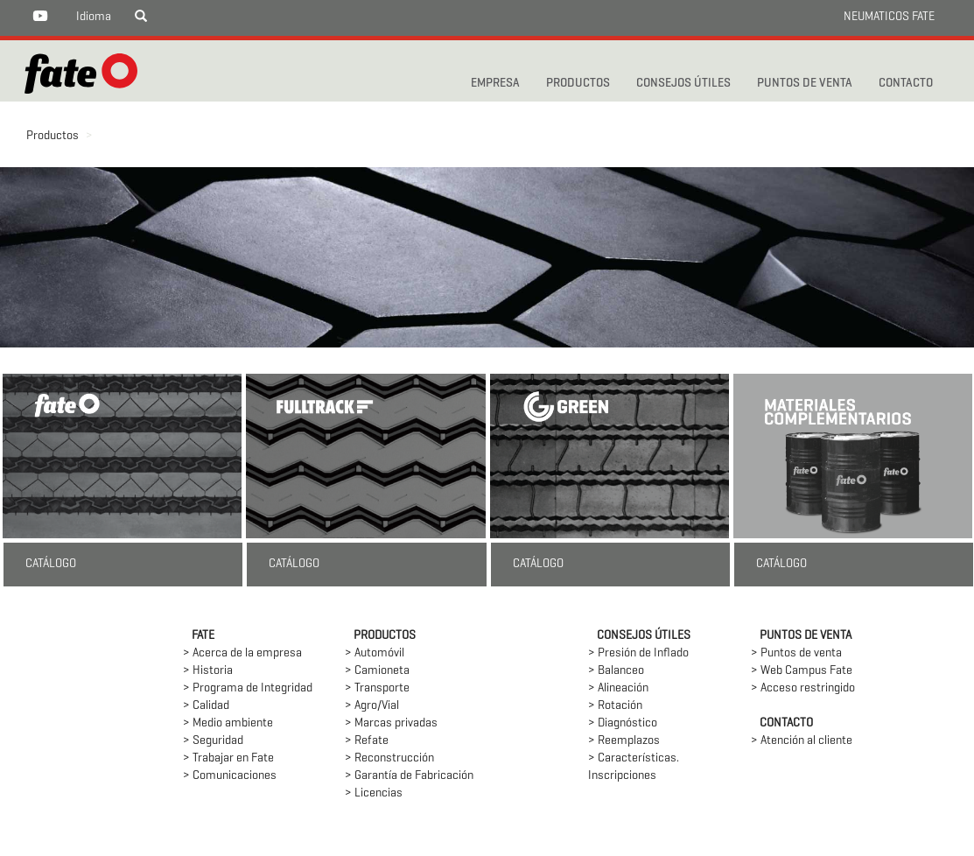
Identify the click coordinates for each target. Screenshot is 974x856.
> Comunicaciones (230, 775)
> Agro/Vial (372, 705)
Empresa (495, 83)
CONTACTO (906, 83)
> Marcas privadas (391, 723)
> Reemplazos (624, 740)
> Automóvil (374, 653)
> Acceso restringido (803, 688)
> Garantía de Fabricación (409, 775)
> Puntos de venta (796, 653)
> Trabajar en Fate (228, 758)
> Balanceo (616, 670)
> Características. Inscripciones (633, 767)
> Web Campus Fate (801, 670)
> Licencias (374, 793)
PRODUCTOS (578, 83)
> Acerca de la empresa (242, 653)
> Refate (367, 740)
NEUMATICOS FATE (889, 17)
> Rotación (615, 705)
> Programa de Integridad (247, 688)
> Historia (208, 670)
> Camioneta (377, 670)
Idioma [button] (93, 17)
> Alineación (618, 688)
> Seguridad (213, 740)
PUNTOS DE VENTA (804, 83)
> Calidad (206, 705)
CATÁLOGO (50, 564)
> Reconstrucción (389, 758)
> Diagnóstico (622, 723)
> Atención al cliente (801, 740)
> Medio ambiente (228, 723)
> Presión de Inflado (638, 653)
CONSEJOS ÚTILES (683, 83)
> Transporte (377, 688)
